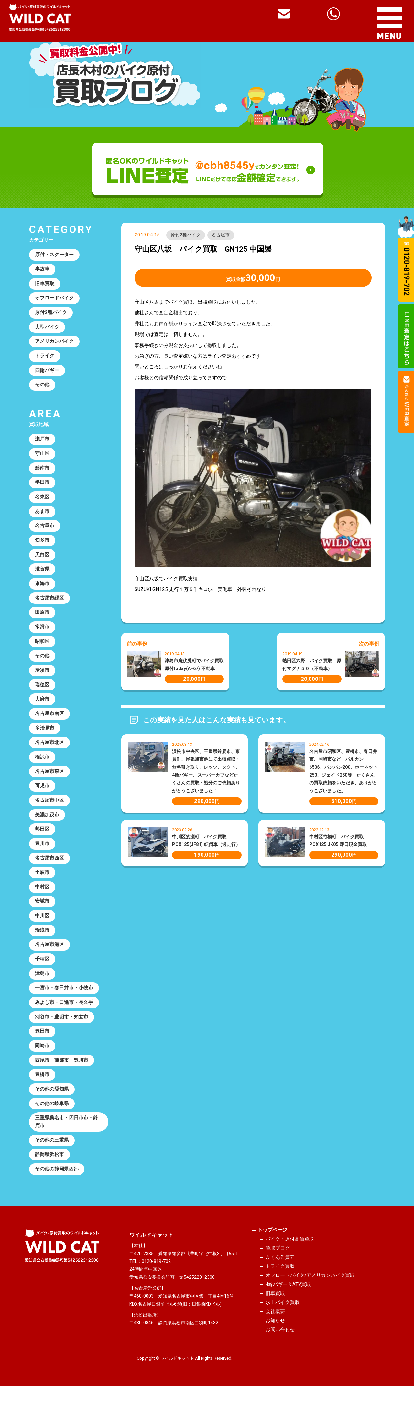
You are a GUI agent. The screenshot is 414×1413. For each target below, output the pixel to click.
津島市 (42, 986)
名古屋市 (221, 235)
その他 (42, 387)
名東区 (42, 501)
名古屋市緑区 (49, 604)
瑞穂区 (42, 692)
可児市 (42, 795)
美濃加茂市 (47, 824)
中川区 (42, 927)
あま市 (42, 515)
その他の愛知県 (52, 1104)
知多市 (42, 545)
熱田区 (42, 839)
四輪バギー (47, 372)
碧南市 (42, 471)
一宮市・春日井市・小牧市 (64, 1001)
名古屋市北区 (49, 751)
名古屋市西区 (49, 868)
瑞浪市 (42, 942)
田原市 (42, 618)
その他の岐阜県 (52, 1118)
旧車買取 (44, 285)
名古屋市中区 (49, 809)
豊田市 (42, 1045)
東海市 (42, 589)
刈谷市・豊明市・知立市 (61, 1030)
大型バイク (47, 329)
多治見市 (44, 736)
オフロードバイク (54, 299)
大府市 (42, 707)
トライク (44, 358)
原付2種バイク (186, 235)
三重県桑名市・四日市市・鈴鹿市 (66, 1137)
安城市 (42, 913)
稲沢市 (42, 765)
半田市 (42, 486)
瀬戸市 (42, 442)
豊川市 (42, 854)
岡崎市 (42, 1059)
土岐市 (42, 883)
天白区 (42, 560)
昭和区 (42, 648)
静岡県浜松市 (49, 1170)
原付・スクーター (54, 255)
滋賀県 (42, 574)
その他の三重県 (52, 1156)
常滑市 (42, 633)
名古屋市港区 (49, 957)
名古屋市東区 (49, 780)
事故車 (42, 270)
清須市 (42, 677)
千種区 (42, 971)
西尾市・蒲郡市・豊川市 (61, 1074)
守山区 (42, 457)
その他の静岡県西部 (57, 1185)
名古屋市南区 (49, 721)
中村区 (42, 898)
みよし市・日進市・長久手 (64, 1015)
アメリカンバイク (54, 343)
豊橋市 (42, 1089)
